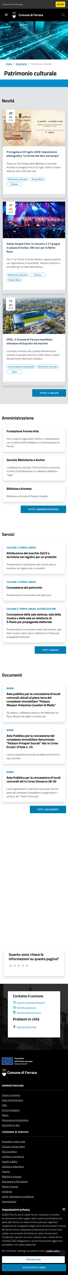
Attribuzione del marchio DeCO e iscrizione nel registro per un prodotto (32, 555)
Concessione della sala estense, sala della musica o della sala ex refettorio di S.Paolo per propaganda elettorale (34, 618)
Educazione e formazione (15, 1189)
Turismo (6, 1179)
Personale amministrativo (15, 1127)
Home (9, 64)
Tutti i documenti (48, 809)
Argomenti (21, 64)
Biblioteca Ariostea (19, 488)
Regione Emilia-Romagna (13, 4)
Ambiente (7, 1199)
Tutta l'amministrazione (43, 509)
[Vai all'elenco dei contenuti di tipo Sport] (14, 372)
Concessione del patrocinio (24, 587)
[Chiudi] (64, 1208)
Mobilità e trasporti (11, 1184)
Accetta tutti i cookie (34, 1267)
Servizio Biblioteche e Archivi (26, 459)
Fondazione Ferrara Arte (23, 431)
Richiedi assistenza (24, 1015)
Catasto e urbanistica (13, 1174)
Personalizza (33, 1259)
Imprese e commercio (13, 1164)
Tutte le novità (49, 393)
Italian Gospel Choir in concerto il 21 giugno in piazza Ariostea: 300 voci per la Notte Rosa (33, 248)
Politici (5, 1122)
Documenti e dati (11, 1132)
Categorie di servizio (15, 1139)
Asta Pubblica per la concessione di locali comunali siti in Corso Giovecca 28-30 (33, 779)
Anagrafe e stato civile (13, 1149)
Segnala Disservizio (24, 1034)
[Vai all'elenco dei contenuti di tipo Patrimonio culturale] (17, 179)
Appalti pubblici (10, 1169)
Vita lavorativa (9, 1159)
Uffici (4, 1112)
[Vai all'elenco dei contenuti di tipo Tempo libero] (37, 179)
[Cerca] (63, 15)
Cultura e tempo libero (13, 1154)
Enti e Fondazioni (11, 1117)
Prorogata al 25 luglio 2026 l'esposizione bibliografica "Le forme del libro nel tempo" (33, 154)
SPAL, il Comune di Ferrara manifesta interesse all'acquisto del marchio (29, 341)
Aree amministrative (12, 1107)
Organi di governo (11, 1102)
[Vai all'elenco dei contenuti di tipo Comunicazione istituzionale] (21, 367)
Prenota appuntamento (27, 1020)
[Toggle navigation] (6, 15)
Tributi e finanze (10, 1194)
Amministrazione (13, 1093)
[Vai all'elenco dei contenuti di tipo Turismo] (14, 184)
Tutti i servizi (50, 650)
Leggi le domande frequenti (29, 1010)
